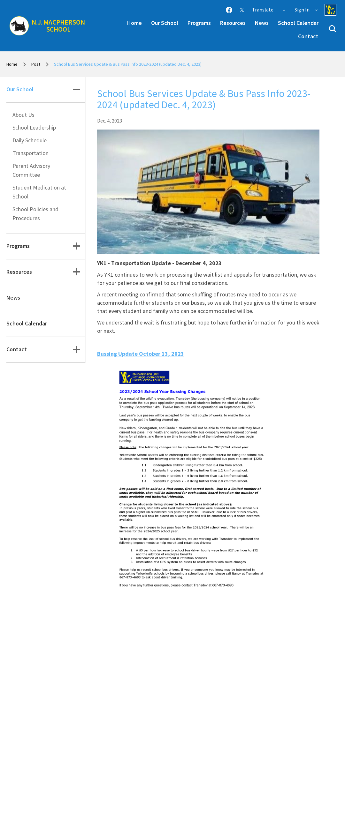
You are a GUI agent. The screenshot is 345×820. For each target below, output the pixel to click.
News (262, 22)
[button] (332, 28)
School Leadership (34, 127)
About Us (23, 114)
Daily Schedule (29, 140)
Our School (164, 22)
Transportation (30, 153)
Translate (269, 9)
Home (134, 22)
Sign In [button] (306, 9)
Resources (233, 22)
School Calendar (298, 22)
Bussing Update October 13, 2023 (140, 353)
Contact (308, 36)
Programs (199, 22)
